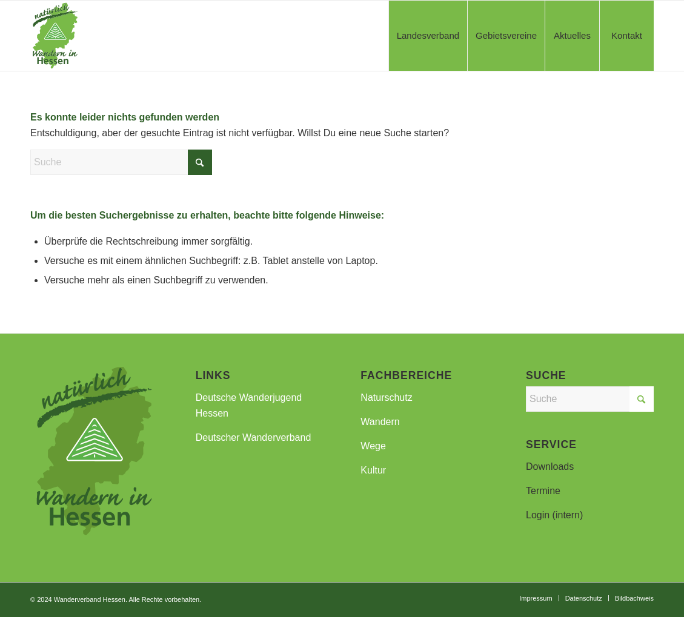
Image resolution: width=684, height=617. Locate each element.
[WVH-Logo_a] (55, 36)
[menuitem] (427, 36)
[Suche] (121, 162)
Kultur (373, 470)
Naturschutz (386, 397)
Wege (373, 446)
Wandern (379, 422)
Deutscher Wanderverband (253, 437)
